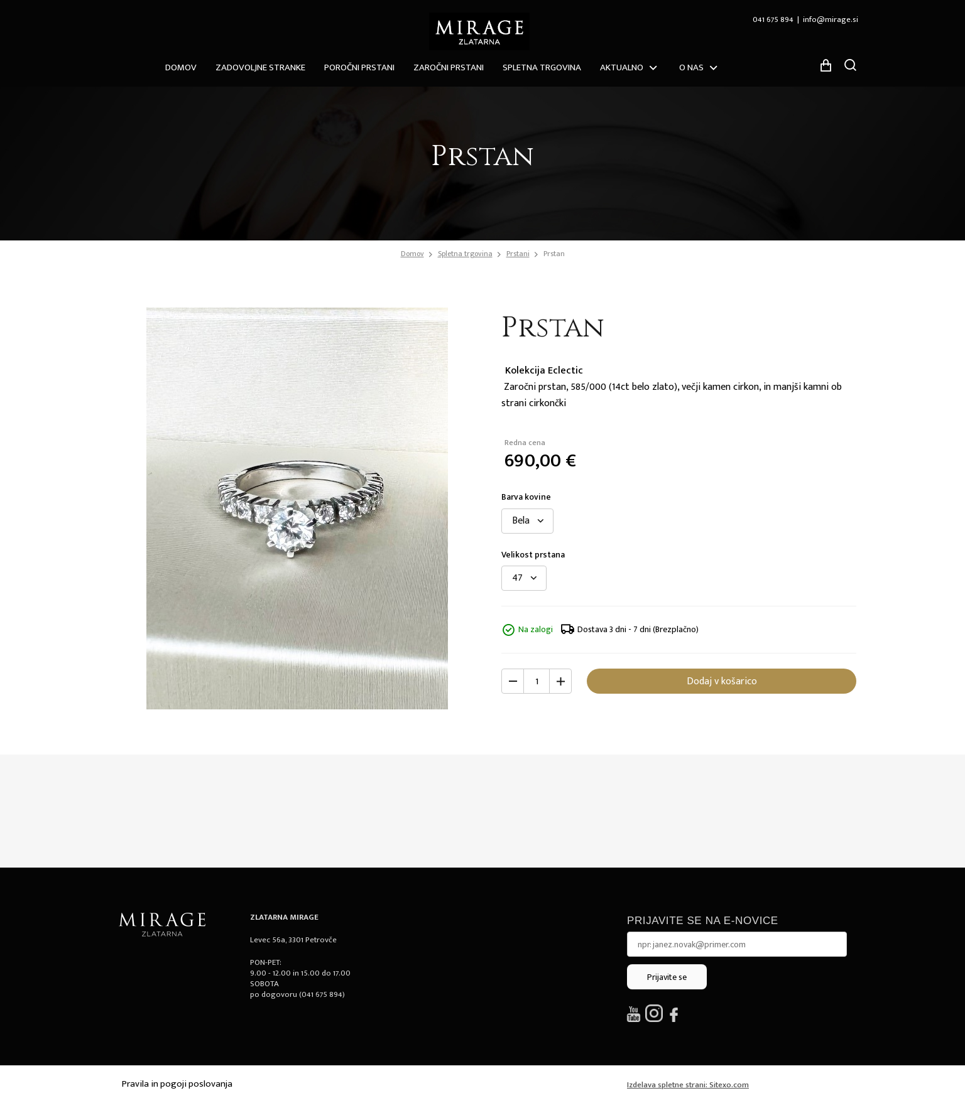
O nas (691, 67)
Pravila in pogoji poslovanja (177, 1084)
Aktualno (621, 67)
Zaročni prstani (448, 67)
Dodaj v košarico (722, 681)
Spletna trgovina (542, 67)
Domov (181, 67)
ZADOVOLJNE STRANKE (260, 67)
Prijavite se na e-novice (702, 921)
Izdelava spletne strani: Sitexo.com (688, 1085)
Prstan (554, 253)
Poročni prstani (359, 67)
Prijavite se (667, 977)
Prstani (518, 253)
